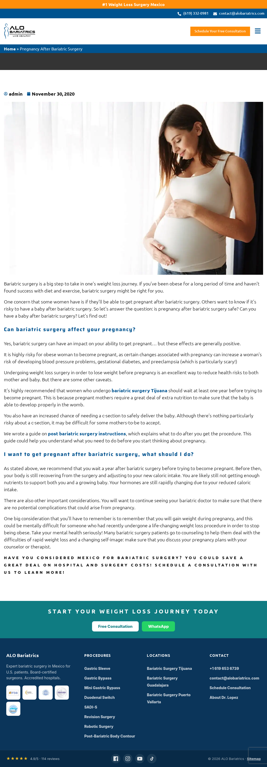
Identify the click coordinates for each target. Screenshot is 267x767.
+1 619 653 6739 (224, 668)
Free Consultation (115, 626)
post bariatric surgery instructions (87, 433)
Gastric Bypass (98, 678)
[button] (258, 31)
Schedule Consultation (230, 688)
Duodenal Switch (99, 697)
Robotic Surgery (98, 726)
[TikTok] (151, 758)
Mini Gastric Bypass (102, 688)
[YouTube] (139, 758)
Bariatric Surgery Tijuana (169, 668)
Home (10, 48)
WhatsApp (158, 626)
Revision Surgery (99, 717)
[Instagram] (127, 758)
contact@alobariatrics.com (234, 678)
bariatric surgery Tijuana (139, 390)
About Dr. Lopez (224, 697)
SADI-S (90, 707)
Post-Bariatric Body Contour (109, 736)
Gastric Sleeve (97, 668)
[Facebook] (115, 758)
